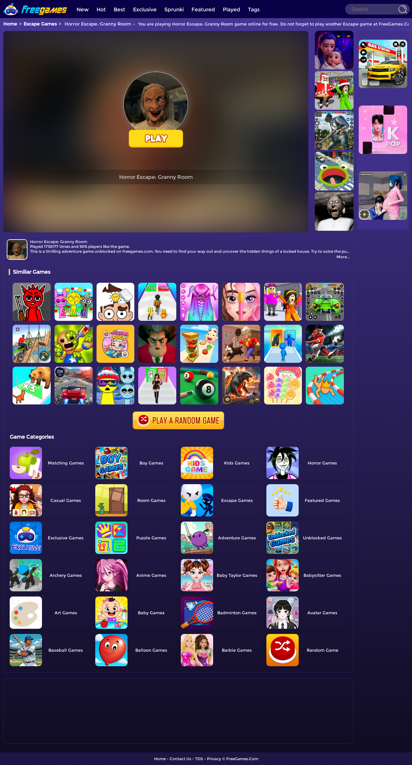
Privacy (214, 758)
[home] (35, 2)
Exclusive (145, 9)
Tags (254, 9)
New (83, 9)
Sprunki (174, 9)
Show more (30, 739)
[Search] (377, 9)
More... (343, 256)
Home (10, 24)
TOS (199, 758)
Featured (203, 9)
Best (119, 9)
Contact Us (180, 758)
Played (231, 9)
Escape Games (40, 24)
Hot (101, 9)
